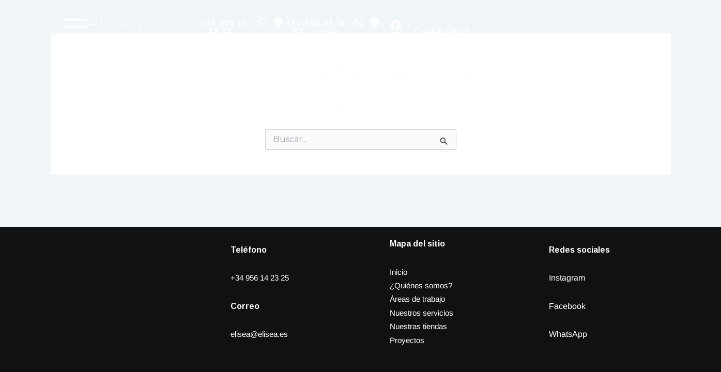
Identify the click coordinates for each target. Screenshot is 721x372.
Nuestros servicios (423, 312)
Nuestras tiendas (421, 326)
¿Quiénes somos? (423, 285)
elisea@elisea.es (262, 334)
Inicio (399, 272)
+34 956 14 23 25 (263, 277)
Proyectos (408, 340)
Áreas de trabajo (420, 299)
